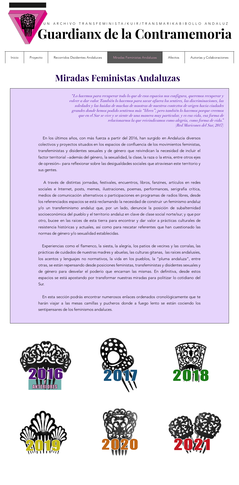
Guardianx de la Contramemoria (135, 33)
